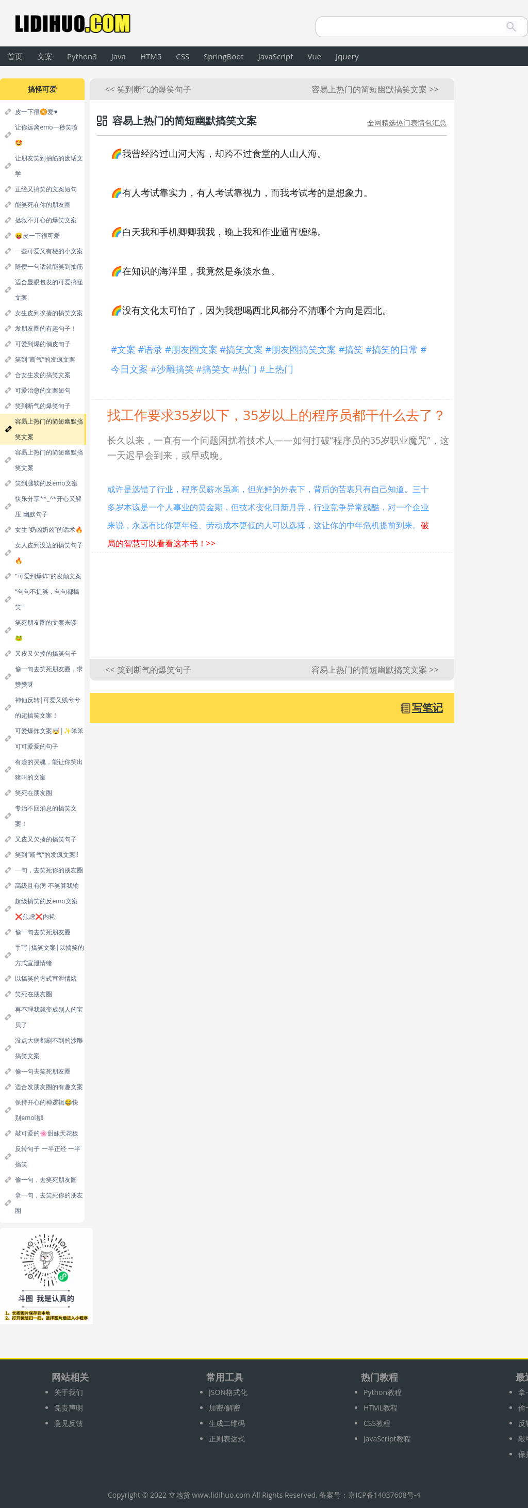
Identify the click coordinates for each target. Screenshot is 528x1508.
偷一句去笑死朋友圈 (43, 932)
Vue (315, 56)
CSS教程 (377, 1423)
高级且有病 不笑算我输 (46, 885)
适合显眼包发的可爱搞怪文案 (49, 290)
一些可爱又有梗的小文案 (49, 251)
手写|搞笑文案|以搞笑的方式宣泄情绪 (49, 955)
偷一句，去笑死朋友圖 (46, 1179)
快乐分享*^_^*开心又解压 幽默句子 (48, 506)
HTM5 (150, 56)
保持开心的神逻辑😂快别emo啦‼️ (46, 1110)
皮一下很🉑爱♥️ (36, 111)
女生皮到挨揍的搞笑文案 (49, 313)
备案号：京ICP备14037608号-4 (369, 1495)
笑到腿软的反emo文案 (46, 483)
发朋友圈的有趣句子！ (46, 328)
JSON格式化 (228, 1392)
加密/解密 (224, 1408)
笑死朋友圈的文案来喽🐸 (46, 630)
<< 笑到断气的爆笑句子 (148, 89)
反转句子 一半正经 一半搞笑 (47, 1156)
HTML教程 (381, 1408)
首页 (15, 56)
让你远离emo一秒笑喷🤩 (46, 135)
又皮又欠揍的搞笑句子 (46, 653)
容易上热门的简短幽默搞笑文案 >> (374, 89)
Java (118, 56)
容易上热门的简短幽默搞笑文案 (49, 429)
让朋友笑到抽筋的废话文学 (49, 166)
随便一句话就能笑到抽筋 (49, 266)
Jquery (347, 56)
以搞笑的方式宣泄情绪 (46, 978)
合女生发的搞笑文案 (43, 374)
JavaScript (275, 56)
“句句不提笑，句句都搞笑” (47, 599)
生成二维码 (227, 1423)
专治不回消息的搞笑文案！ (46, 816)
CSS (182, 56)
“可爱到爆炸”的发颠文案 (48, 576)
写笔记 (427, 708)
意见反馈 (68, 1423)
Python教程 (383, 1392)
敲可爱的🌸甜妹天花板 (46, 1133)
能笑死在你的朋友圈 (43, 204)
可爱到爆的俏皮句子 (43, 343)
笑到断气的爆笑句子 (43, 405)
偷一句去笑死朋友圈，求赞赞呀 (49, 676)
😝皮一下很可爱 (37, 235)
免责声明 (68, 1408)
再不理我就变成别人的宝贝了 (49, 1017)
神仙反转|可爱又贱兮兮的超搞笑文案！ (47, 707)
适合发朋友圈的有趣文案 (49, 1086)
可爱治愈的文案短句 (43, 390)
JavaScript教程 (387, 1439)
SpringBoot (224, 56)
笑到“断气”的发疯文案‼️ (46, 854)
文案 (45, 56)
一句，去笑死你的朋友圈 (49, 870)
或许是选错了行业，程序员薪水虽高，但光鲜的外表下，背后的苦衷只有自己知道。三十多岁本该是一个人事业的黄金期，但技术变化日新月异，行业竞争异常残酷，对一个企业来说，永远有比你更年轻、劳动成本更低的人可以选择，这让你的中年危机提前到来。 (268, 516)
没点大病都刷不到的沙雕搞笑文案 (49, 1048)
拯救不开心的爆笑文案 (46, 220)
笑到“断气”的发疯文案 (45, 359)
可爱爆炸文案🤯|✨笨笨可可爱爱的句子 (49, 738)
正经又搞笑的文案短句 (46, 189)
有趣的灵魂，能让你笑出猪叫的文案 (49, 769)
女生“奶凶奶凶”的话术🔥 (48, 529)
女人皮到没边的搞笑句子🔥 (49, 553)
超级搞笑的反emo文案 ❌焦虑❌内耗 (46, 909)
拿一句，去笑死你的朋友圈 (49, 1203)
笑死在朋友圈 (33, 792)
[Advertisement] (272, 611)
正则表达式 (227, 1439)
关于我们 (68, 1392)
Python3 (82, 56)
